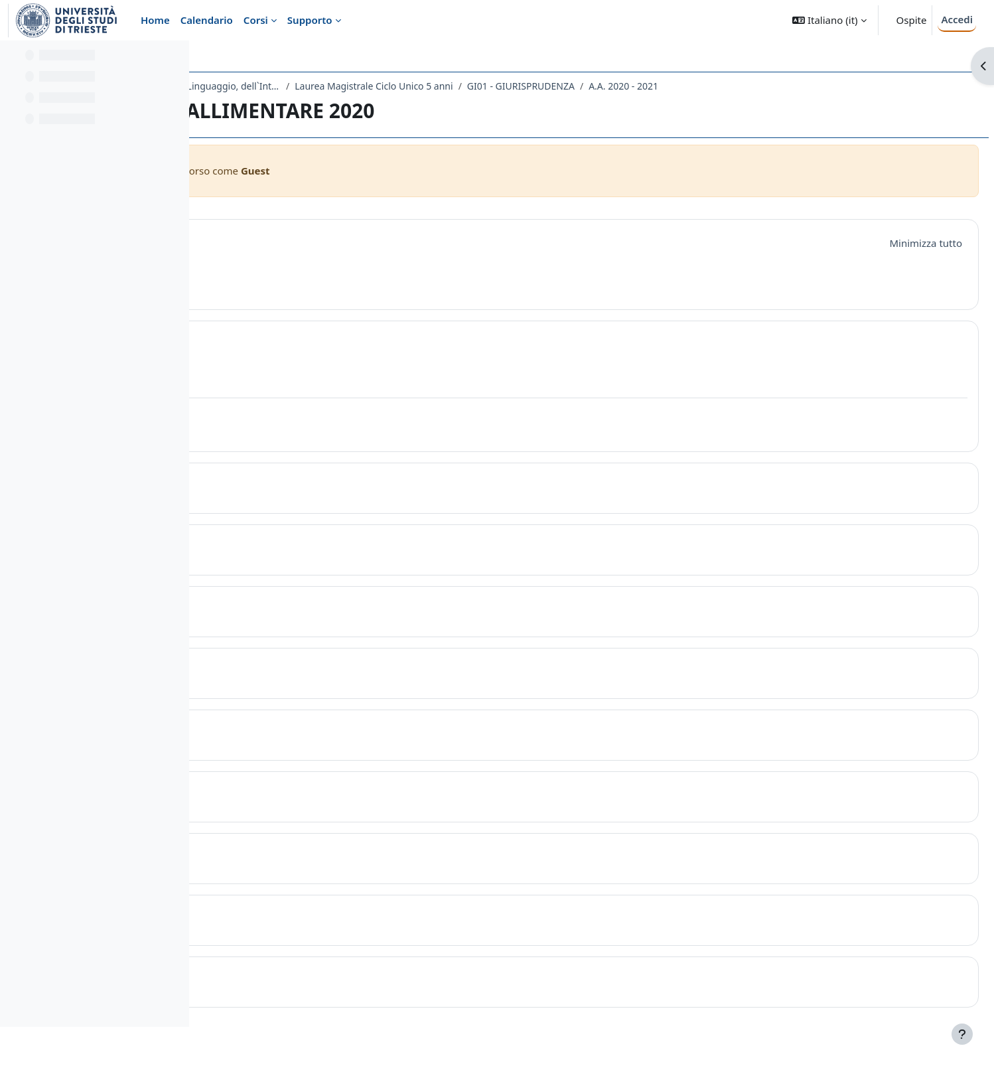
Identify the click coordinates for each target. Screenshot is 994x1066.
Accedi (957, 19)
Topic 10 (282, 977)
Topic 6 (278, 730)
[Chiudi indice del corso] (14, 59)
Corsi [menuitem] (256, 20)
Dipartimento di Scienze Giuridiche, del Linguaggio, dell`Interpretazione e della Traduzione (347, 86)
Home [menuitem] (155, 20)
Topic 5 (278, 668)
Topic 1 (278, 341)
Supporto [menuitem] (309, 20)
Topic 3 (278, 545)
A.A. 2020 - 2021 (823, 86)
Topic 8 (278, 853)
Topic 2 (278, 483)
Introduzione (299, 241)
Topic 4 (278, 606)
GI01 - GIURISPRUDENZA (720, 86)
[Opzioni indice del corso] (173, 59)
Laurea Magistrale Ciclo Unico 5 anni (573, 86)
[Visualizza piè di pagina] (962, 1034)
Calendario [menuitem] (206, 20)
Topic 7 (278, 791)
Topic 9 (278, 915)
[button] (829, 20)
